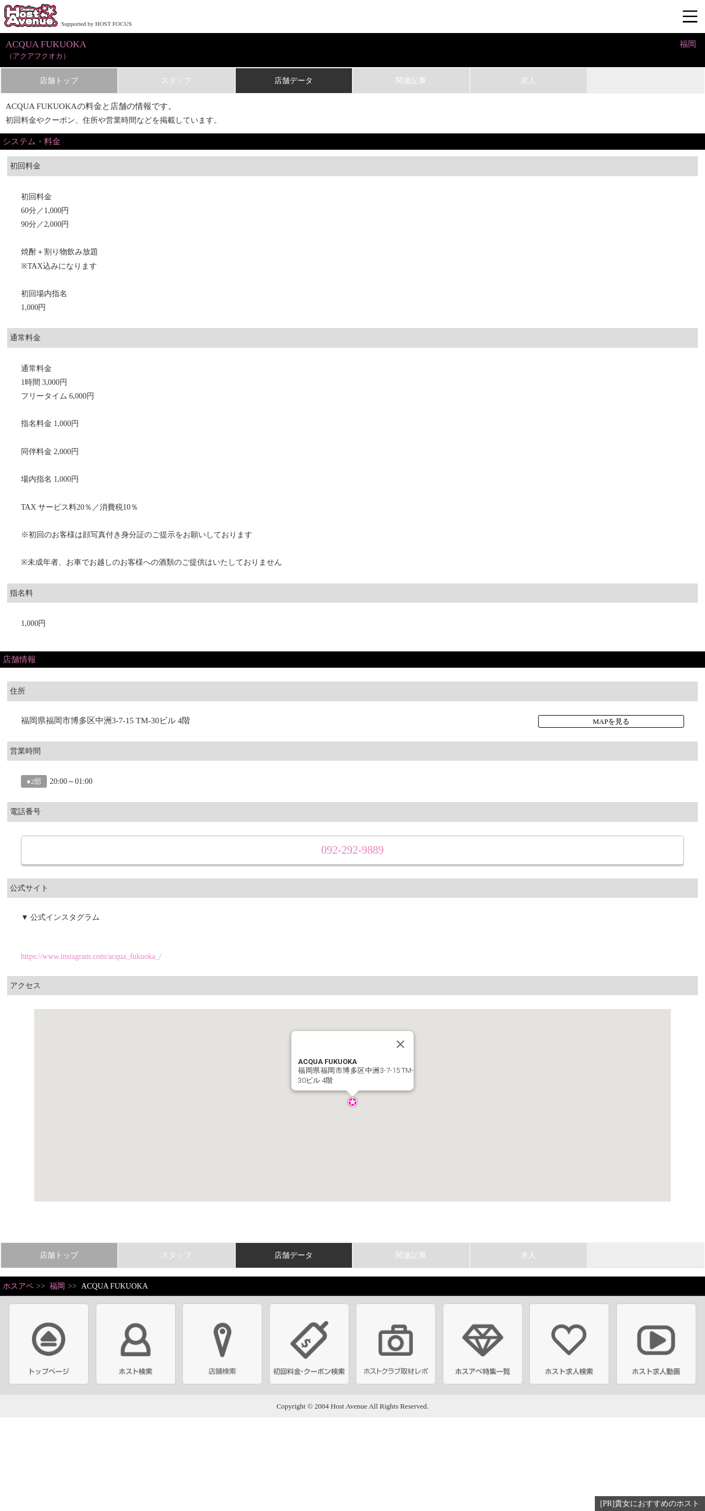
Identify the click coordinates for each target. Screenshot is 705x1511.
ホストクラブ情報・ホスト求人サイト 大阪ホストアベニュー (31, 16)
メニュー (691, 17)
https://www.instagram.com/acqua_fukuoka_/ (91, 956)
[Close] (400, 1044)
